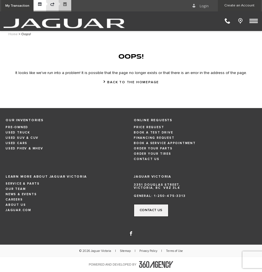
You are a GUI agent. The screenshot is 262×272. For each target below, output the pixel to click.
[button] (17, 5)
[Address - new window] (195, 186)
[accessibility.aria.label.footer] (156, 264)
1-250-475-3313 (169, 195)
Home (13, 34)
